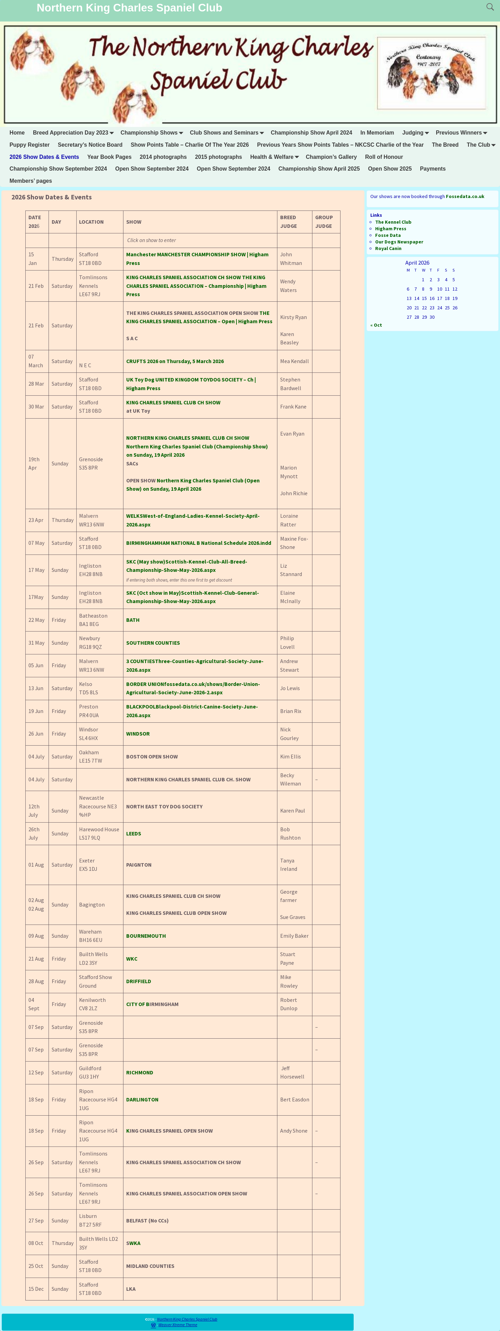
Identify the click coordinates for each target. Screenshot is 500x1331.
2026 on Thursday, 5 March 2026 (175, 361)
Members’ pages (31, 181)
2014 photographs (163, 157)
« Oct (376, 325)
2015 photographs (218, 157)
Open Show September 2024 (152, 169)
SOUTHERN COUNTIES (153, 642)
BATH (133, 620)
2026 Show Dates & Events (44, 157)
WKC (131, 958)
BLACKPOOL (141, 706)
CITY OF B (137, 1004)
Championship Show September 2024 (58, 169)
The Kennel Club (393, 222)
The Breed (445, 145)
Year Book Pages (109, 157)
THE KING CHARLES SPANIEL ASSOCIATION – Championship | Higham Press (196, 286)
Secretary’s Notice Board (90, 145)
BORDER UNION (145, 684)
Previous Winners (463, 133)
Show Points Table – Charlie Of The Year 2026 (190, 145)
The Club (482, 145)
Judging (417, 133)
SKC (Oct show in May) (153, 593)
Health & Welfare (276, 157)
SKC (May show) (145, 561)
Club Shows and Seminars (228, 133)
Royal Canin (388, 248)
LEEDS (133, 833)
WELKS (134, 516)
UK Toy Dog (140, 379)
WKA (134, 1243)
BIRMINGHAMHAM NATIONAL (161, 543)
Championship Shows (153, 133)
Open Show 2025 (390, 169)
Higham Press (390, 228)
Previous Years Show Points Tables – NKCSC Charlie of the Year (340, 145)
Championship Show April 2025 (319, 169)
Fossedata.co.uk (465, 196)
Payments (433, 169)
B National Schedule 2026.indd (234, 543)
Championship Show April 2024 (311, 133)
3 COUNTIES (140, 661)
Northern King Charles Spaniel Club (130, 7)
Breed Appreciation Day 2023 (75, 133)
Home (17, 133)
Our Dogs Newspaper (399, 242)
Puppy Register (30, 145)
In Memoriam (377, 133)
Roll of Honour (384, 157)
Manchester (141, 254)
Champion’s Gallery (331, 157)
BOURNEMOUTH (146, 936)
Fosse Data (388, 235)
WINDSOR (138, 733)
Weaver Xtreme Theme (177, 1324)
